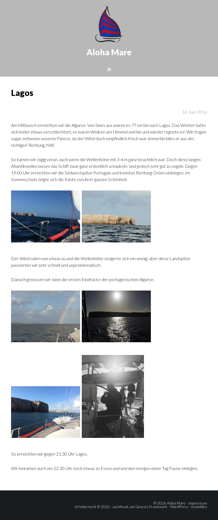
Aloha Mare (109, 52)
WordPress (179, 507)
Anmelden (199, 507)
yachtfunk (120, 507)
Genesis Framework (151, 507)
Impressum (197, 503)
